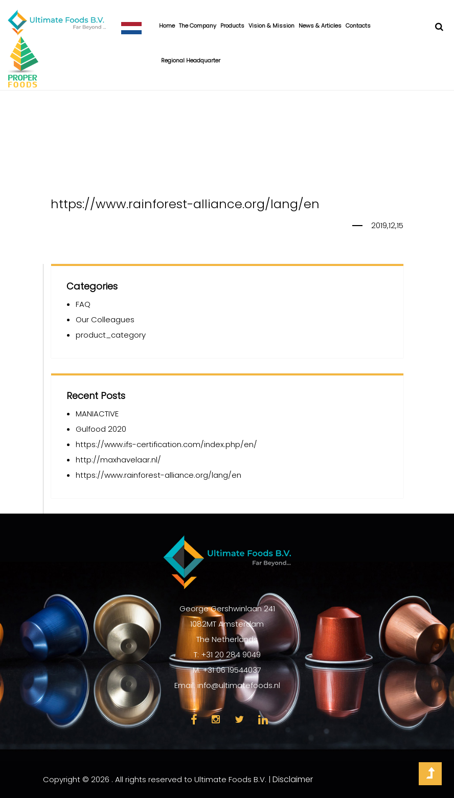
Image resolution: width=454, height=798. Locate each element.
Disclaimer (293, 779)
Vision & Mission (271, 25)
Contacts (358, 25)
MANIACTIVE (97, 413)
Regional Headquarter (190, 60)
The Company (197, 25)
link (263, 719)
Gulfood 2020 (101, 429)
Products (232, 25)
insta (216, 719)
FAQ (83, 304)
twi (239, 719)
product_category (111, 334)
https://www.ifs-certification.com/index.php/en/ (166, 444)
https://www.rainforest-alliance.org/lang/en (158, 475)
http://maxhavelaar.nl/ (118, 459)
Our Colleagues (105, 319)
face (194, 719)
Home (167, 25)
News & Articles (320, 25)
